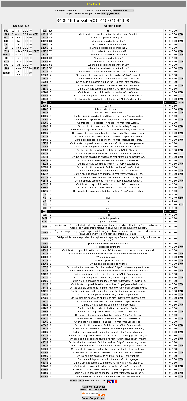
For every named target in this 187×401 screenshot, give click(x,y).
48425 (44, 335)
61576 (44, 180)
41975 (44, 318)
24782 (44, 109)
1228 (6, 34)
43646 (44, 95)
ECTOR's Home (98, 389)
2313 (6, 51)
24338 (44, 257)
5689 (44, 226)
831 (45, 30)
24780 (44, 44)
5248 (181, 197)
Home (83, 389)
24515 (44, 68)
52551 (44, 167)
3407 (44, 218)
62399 (44, 187)
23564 (44, 58)
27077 (44, 270)
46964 (44, 82)
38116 (44, 301)
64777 (44, 174)
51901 (44, 349)
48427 (44, 338)
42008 (44, 325)
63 (6, 47)
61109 (44, 373)
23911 (44, 34)
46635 (44, 332)
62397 (44, 184)
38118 (44, 304)
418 (45, 102)
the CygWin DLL (110, 13)
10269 (44, 232)
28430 (44, 277)
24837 (44, 54)
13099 (44, 238)
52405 (44, 356)
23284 (180, 102)
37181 (44, 294)
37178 (44, 143)
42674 (44, 157)
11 (44, 194)
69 (44, 201)
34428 (44, 136)
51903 (44, 352)
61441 (44, 376)
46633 (44, 328)
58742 (44, 362)
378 (6, 65)
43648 (44, 99)
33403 (44, 129)
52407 (44, 359)
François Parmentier (93, 386)
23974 (44, 37)
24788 (44, 112)
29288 (44, 126)
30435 (44, 281)
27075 (44, 267)
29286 (44, 122)
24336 (44, 65)
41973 (44, 315)
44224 (44, 160)
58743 (44, 366)
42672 (44, 153)
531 (181, 204)
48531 (44, 345)
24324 (44, 253)
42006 (44, 321)
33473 (44, 287)
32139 (44, 88)
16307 (44, 243)
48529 (44, 342)
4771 (36, 34)
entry (81, 380)
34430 (44, 140)
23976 (44, 41)
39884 (44, 146)
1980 (6, 68)
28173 (44, 51)
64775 (44, 191)
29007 (44, 119)
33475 (44, 291)
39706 (44, 308)
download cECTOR (123, 10)
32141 (44, 92)
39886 (44, 150)
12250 (35, 68)
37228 (44, 298)
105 (6, 44)
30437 (44, 284)
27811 (44, 78)
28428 (44, 274)
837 (6, 30)
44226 (44, 163)
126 (45, 208)
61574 (44, 177)
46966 (44, 85)
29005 (44, 116)
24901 (44, 263)
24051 (44, 61)
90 (6, 58)
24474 (44, 260)
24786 (44, 47)
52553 (44, 170)
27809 (44, 75)
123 (45, 204)
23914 (44, 246)
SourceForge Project (93, 398)
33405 (44, 133)
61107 (44, 369)
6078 (6, 61)
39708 (44, 311)
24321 (44, 250)
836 (6, 41)
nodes (73, 380)
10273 (35, 51)
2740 (181, 34)
